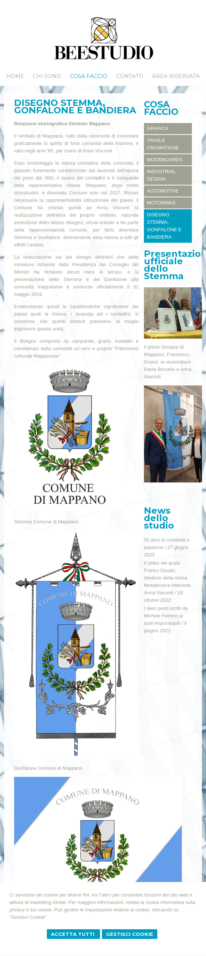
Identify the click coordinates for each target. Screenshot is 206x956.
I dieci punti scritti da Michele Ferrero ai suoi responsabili (166, 615)
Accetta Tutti (73, 934)
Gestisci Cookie (129, 934)
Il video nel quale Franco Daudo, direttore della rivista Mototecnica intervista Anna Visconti (167, 577)
